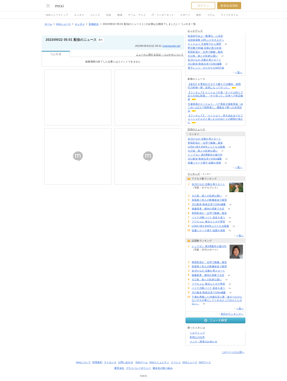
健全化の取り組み (163, 368)
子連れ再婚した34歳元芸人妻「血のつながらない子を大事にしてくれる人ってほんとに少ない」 (217, 300)
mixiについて (83, 362)
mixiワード (205, 362)
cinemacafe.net (171, 46)
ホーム (48, 24)
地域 (119, 15)
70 (231, 200)
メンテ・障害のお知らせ (203, 341)
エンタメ (79, 15)
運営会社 (119, 368)
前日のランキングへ (232, 314)
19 (230, 147)
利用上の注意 (197, 337)
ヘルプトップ (197, 332)
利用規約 (97, 362)
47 (222, 56)
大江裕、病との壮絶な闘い (203, 56)
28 (204, 304)
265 (227, 36)
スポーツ (185, 15)
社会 (108, 15)
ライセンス (110, 362)
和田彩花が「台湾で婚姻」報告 (205, 52)
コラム (211, 15)
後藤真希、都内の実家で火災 (208, 208)
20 (226, 163)
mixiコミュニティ (159, 362)
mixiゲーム (142, 362)
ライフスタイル (229, 15)
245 (226, 48)
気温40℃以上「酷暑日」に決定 (205, 36)
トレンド (95, 15)
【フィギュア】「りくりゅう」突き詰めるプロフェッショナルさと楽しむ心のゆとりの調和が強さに (215, 119)
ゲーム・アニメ (137, 15)
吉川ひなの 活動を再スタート (204, 59)
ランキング (194, 173)
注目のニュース (196, 129)
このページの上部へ (233, 352)
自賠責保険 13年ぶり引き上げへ (206, 40)
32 (226, 64)
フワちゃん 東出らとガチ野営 (208, 221)
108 (228, 40)
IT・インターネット (163, 15)
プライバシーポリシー (138, 368)
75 (227, 52)
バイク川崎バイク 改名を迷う (208, 217)
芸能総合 (94, 24)
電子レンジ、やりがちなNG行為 (206, 67)
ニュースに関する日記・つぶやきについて (160, 54)
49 (229, 209)
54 (226, 60)
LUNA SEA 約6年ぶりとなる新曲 (206, 146)
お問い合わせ (125, 362)
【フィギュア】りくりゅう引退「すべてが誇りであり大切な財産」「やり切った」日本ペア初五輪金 (215, 96)
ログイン (203, 5)
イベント (176, 362)
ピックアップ (195, 30)
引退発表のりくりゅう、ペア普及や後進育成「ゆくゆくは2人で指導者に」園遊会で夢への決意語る (215, 107)
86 (227, 155)
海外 (198, 15)
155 (229, 68)
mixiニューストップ (57, 15)
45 (230, 222)
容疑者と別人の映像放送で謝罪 (209, 200)
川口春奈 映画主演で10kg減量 (205, 63)
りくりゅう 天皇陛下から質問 (204, 44)
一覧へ (238, 72)
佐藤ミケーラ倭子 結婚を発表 (204, 162)
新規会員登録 (229, 5)
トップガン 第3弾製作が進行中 (205, 154)
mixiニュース (63, 24)
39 (226, 44)
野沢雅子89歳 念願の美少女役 (205, 48)
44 (230, 217)
